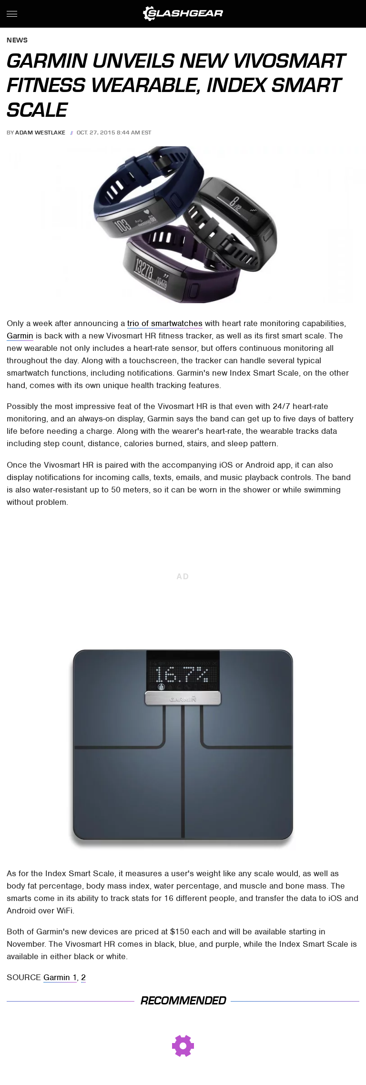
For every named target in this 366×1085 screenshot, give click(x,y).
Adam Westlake (40, 132)
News (17, 41)
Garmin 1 (60, 977)
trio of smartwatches (165, 323)
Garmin (20, 335)
